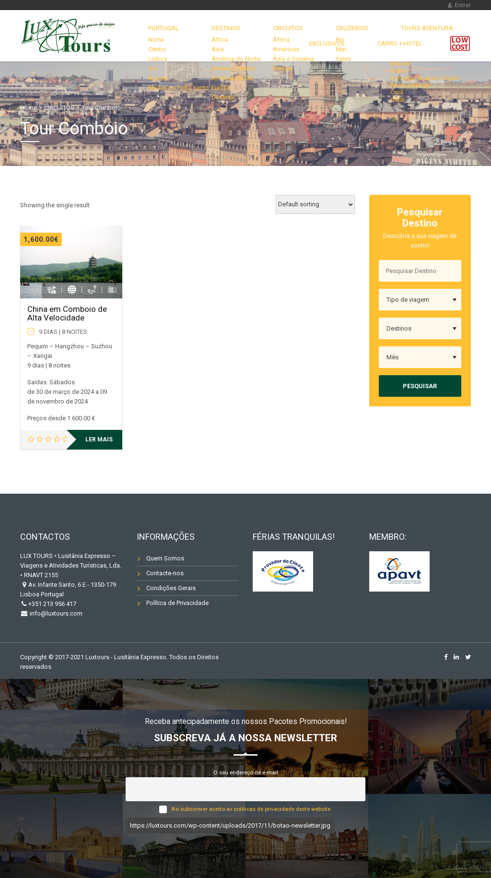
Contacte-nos (165, 573)
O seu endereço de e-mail (245, 772)
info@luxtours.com (55, 613)
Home (28, 107)
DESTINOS (216, 31)
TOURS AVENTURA (378, 31)
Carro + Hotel (407, 58)
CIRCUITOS (265, 31)
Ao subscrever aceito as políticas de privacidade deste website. (251, 809)
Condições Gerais (171, 588)
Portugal (166, 31)
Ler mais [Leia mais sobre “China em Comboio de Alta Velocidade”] (99, 439)
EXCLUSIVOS (441, 31)
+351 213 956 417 (52, 603)
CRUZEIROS (317, 31)
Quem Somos (165, 558)
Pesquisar (420, 386)
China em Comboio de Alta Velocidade (67, 313)
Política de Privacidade (177, 602)
